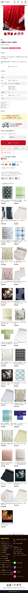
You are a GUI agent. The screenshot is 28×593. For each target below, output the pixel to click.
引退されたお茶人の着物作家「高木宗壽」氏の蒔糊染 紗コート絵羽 (7, 343)
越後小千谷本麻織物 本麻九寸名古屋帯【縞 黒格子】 (20, 363)
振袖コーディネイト (6, 564)
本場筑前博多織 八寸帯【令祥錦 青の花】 (20, 383)
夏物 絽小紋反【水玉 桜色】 (20, 503)
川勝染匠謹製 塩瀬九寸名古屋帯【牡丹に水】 (20, 483)
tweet (12, 178)
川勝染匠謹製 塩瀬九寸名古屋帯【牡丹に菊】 (7, 302)
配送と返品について (6, 543)
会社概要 (4, 552)
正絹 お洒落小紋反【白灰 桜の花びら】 (20, 343)
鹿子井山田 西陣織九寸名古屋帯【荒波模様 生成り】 (7, 241)
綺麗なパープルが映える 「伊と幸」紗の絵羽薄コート (20, 424)
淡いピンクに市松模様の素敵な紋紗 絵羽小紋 (7, 282)
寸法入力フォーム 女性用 (7, 572)
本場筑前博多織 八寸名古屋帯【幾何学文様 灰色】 (20, 302)
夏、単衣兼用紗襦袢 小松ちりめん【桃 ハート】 (20, 262)
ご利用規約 (4, 550)
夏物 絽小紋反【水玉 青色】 (7, 403)
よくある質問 (5, 558)
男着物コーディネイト (7, 570)
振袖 (9, 534)
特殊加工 (3, 137)
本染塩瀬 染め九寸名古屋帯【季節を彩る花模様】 (6, 463)
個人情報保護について (7, 548)
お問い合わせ (5, 556)
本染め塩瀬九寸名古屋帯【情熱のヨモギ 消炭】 (7, 524)
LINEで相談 (19, 562)
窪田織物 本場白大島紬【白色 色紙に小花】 (7, 504)
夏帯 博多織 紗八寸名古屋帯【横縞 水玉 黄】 (7, 323)
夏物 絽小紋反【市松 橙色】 (20, 443)
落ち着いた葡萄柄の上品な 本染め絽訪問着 (7, 363)
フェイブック (20, 567)
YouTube (19, 571)
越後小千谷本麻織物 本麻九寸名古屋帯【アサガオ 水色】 (7, 424)
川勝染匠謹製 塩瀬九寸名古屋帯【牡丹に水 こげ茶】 (7, 383)
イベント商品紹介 (6, 554)
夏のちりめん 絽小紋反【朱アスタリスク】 (7, 483)
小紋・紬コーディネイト (7, 562)
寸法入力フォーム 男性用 (7, 574)
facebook (6, 178)
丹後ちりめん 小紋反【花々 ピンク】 (20, 221)
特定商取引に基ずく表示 (7, 545)
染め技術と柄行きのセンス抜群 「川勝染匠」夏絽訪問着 (20, 404)
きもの (6, 534)
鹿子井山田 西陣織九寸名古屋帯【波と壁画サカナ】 (7, 201)
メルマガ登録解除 (6, 560)
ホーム (2, 534)
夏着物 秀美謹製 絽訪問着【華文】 (6, 262)
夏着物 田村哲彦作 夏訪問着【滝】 (7, 221)
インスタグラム (20, 576)
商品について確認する (8, 148)
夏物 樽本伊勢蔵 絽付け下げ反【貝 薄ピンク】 (20, 282)
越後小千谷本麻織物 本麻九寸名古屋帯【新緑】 (20, 201)
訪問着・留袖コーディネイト (7, 567)
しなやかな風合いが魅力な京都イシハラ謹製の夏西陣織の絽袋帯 (20, 463)
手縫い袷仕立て (13, 133)
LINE (18, 178)
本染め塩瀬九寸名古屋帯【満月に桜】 (20, 323)
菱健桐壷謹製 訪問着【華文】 (7, 443)
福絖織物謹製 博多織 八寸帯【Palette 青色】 (20, 241)
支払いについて (5, 541)
